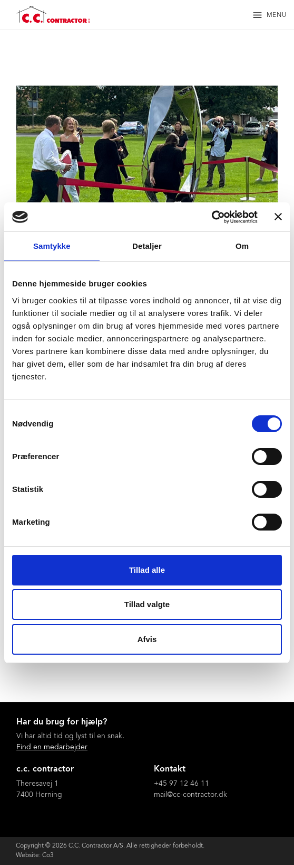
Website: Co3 (35, 855)
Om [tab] (242, 245)
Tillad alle (147, 569)
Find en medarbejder (51, 747)
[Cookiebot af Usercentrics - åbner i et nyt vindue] (211, 217)
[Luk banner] (278, 216)
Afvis (147, 639)
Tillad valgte (147, 604)
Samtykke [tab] (52, 245)
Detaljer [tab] (147, 245)
